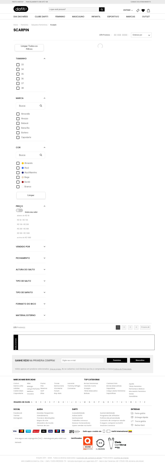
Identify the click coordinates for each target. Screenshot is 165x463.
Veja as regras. (55, 370)
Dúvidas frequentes (45, 414)
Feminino (24, 26)
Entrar (127, 10)
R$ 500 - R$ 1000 (23, 234)
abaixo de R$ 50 (23, 216)
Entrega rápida (141, 418)
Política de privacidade (110, 419)
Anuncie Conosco (107, 426)
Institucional (77, 419)
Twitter (16, 416)
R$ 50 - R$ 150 (22, 221)
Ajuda (131, 385)
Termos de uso (43, 426)
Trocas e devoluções (46, 419)
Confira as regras (121, 458)
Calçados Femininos (39, 26)
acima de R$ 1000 (24, 238)
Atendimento (42, 416)
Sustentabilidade (107, 414)
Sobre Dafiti (77, 416)
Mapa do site (42, 421)
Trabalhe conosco (80, 421)
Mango (30, 387)
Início (16, 26)
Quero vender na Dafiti (81, 426)
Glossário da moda (45, 424)
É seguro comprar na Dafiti (111, 424)
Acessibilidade (78, 414)
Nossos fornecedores (81, 424)
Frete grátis (140, 414)
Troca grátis (140, 422)
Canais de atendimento (141, 2)
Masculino (140, 361)
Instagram (18, 419)
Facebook (18, 414)
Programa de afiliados (109, 416)
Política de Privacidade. (122, 370)
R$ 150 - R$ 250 (23, 225)
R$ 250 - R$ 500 (23, 229)
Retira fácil (140, 426)
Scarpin (53, 26)
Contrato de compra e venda (112, 421)
